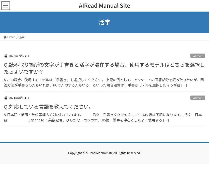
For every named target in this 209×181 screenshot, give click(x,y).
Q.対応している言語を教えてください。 (49, 106)
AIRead (197, 56)
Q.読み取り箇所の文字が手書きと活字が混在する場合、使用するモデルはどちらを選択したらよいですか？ (104, 68)
